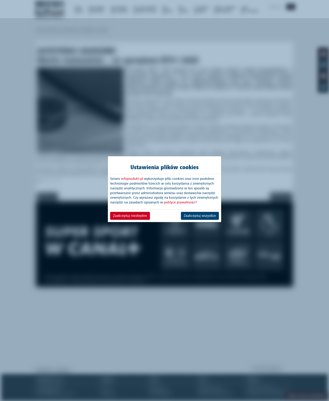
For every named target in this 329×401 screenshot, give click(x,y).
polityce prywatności (179, 202)
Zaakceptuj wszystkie (200, 216)
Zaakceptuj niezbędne (130, 216)
